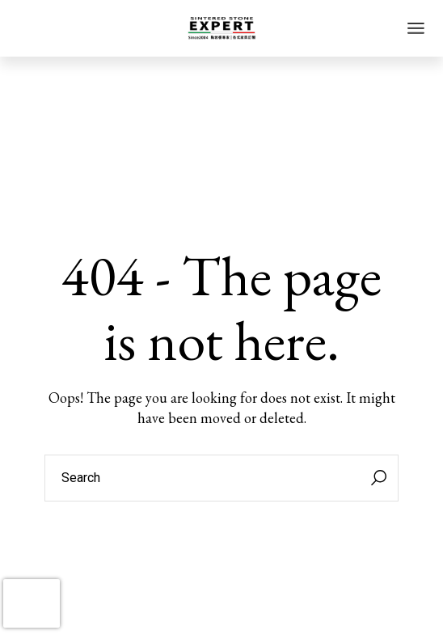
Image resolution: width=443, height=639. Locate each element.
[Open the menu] (416, 28)
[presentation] (31, 603)
